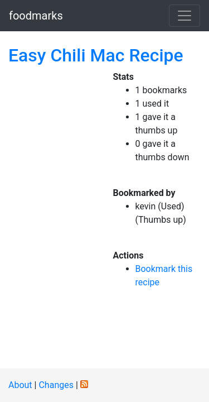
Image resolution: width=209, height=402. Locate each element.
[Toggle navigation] (184, 15)
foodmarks (36, 15)
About (20, 385)
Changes (56, 385)
